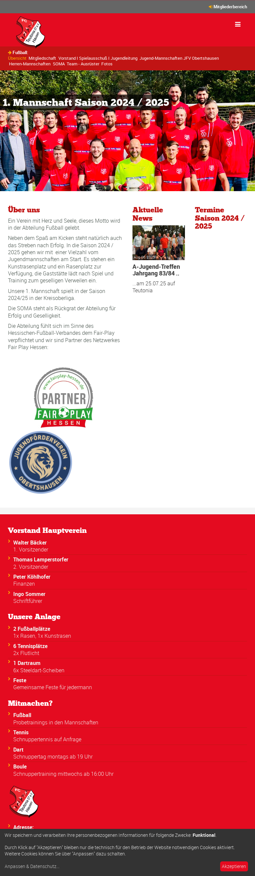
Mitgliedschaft (42, 58)
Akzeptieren (234, 866)
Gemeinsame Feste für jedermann (52, 687)
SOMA (59, 64)
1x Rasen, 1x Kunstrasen (42, 635)
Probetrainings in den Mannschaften (55, 722)
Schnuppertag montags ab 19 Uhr (53, 756)
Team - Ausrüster (83, 64)
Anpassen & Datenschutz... (32, 866)
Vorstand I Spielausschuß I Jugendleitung (97, 58)
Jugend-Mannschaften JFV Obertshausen (179, 58)
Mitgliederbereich (230, 7)
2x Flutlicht (26, 653)
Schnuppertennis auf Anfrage (47, 739)
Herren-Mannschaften (29, 64)
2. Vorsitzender (30, 566)
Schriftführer (27, 601)
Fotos (107, 64)
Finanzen (24, 583)
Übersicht (17, 58)
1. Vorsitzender (30, 549)
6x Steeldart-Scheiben (38, 670)
